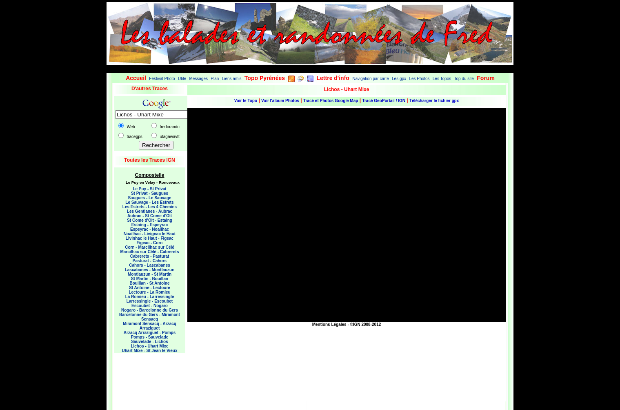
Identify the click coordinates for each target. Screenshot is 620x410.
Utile (182, 78)
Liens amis (232, 78)
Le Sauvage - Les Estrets (149, 202)
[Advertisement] (146, 375)
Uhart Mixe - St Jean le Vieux (150, 350)
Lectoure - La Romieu (149, 292)
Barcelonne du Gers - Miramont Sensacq (149, 316)
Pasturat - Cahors (150, 260)
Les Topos (442, 78)
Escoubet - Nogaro (149, 305)
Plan (215, 78)
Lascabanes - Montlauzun (150, 269)
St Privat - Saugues (149, 193)
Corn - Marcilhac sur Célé (149, 247)
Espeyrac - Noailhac (149, 229)
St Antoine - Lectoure (149, 287)
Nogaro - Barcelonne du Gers (149, 310)
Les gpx (399, 78)
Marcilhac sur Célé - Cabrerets (149, 252)
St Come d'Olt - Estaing (149, 220)
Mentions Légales (329, 324)
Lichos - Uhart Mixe (149, 346)
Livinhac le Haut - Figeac (149, 238)
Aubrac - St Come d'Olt (149, 216)
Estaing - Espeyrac (149, 225)
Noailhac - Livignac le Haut (150, 234)
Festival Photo (162, 78)
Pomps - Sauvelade (150, 337)
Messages (198, 78)
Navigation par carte (370, 78)
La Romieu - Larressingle (149, 296)
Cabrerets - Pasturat (149, 256)
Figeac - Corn (150, 243)
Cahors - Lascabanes (149, 265)
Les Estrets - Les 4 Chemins (149, 207)
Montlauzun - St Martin (149, 274)
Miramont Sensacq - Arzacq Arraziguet (149, 325)
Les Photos (419, 78)
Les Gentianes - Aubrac (149, 211)
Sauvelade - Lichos (149, 341)
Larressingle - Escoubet (150, 301)
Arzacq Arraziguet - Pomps (150, 332)
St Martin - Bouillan (149, 278)
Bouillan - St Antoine (150, 283)
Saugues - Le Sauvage (149, 198)
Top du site (464, 78)
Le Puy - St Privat (149, 189)
